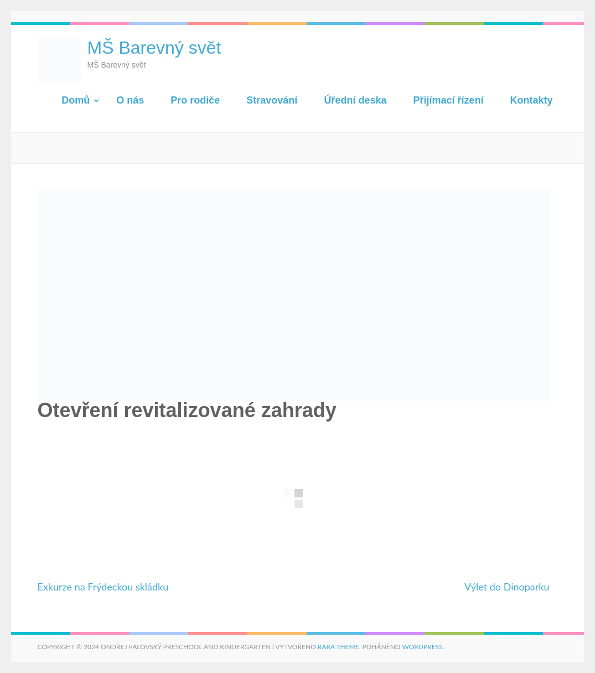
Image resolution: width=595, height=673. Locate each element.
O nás (130, 100)
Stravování (271, 100)
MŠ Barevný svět (154, 48)
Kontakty (531, 100)
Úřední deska (355, 100)
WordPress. (423, 647)
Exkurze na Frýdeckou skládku (103, 586)
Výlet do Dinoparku (507, 586)
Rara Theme (338, 647)
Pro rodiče (195, 100)
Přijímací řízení (448, 100)
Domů (75, 100)
